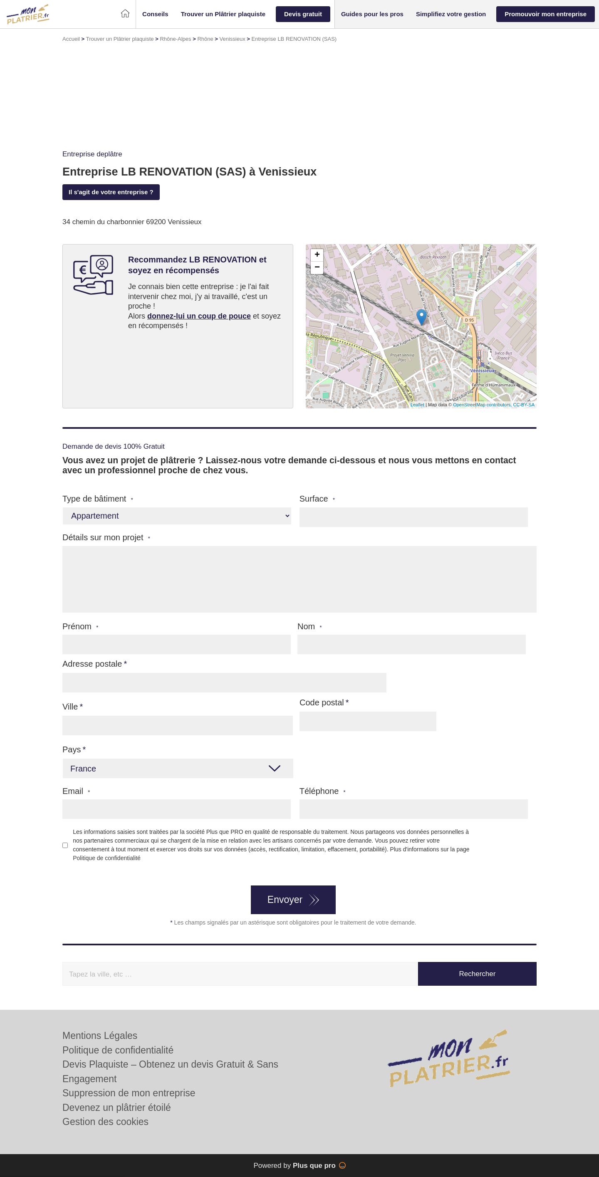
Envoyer (284, 899)
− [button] (317, 268)
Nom (309, 626)
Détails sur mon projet (106, 537)
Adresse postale (92, 663)
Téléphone (323, 791)
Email (76, 791)
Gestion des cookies (105, 1121)
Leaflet (417, 404)
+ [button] (317, 255)
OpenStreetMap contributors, (483, 404)
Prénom (80, 626)
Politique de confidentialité (107, 858)
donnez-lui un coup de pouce (199, 316)
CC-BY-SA (524, 404)
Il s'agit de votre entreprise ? (111, 191)
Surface (317, 499)
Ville (70, 706)
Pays (71, 749)
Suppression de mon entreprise (129, 1093)
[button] (155, 14)
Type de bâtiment (97, 499)
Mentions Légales (99, 1035)
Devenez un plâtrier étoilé (116, 1107)
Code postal (322, 702)
